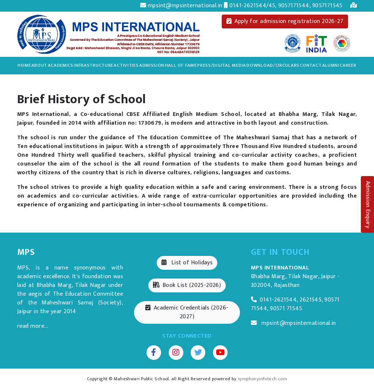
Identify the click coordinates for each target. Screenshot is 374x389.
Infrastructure (93, 65)
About (39, 65)
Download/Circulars (273, 65)
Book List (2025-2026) (187, 285)
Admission (151, 65)
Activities (126, 65)
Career (348, 65)
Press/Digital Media (221, 65)
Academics (60, 65)
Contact (310, 65)
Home (24, 65)
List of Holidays (187, 263)
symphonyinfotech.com (262, 379)
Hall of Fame (181, 65)
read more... (32, 326)
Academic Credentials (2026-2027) (186, 312)
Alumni (330, 65)
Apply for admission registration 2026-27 (284, 21)
